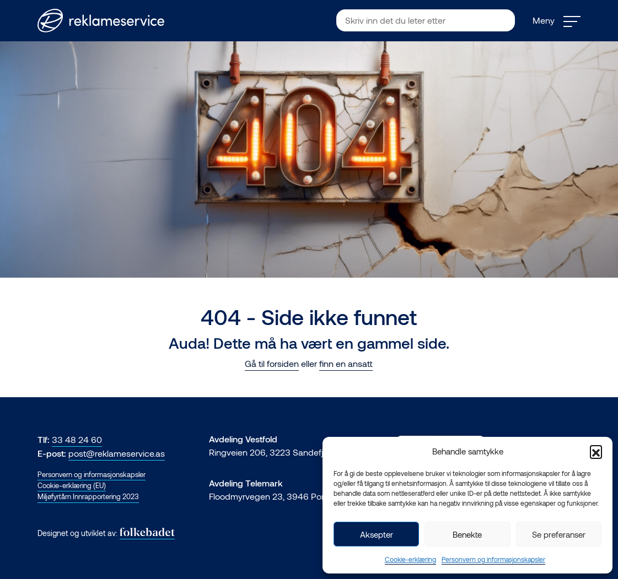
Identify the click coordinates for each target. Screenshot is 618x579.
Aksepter (376, 534)
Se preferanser (558, 534)
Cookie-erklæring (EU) (71, 485)
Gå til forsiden (272, 363)
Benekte (467, 534)
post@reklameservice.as (116, 453)
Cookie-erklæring (410, 559)
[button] (595, 451)
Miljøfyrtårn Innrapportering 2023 (88, 496)
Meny (557, 20)
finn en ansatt (346, 363)
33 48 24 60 (77, 439)
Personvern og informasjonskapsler (493, 559)
